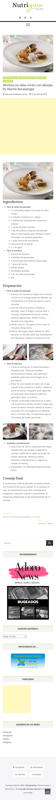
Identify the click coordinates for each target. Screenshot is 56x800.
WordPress (9, 789)
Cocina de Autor (10, 78)
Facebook (7, 732)
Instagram (8, 735)
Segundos (8, 81)
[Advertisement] (28, 126)
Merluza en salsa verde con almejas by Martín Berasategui (28, 87)
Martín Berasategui (27, 78)
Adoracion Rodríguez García (15, 94)
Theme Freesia (43, 785)
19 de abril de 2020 (38, 94)
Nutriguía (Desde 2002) (14, 785)
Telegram (7, 742)
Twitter (6, 739)
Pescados (41, 78)
